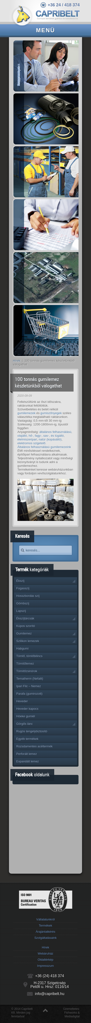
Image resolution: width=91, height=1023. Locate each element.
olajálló (22, 435)
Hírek (16, 360)
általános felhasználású (55, 432)
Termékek (45, 925)
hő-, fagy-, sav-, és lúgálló (46, 435)
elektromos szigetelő (31, 443)
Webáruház (45, 953)
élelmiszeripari (27, 439)
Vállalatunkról (45, 919)
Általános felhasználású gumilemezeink (44, 447)
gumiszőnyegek (51, 413)
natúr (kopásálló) (50, 439)
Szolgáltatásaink (45, 938)
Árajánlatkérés (45, 931)
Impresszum (45, 965)
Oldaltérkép (45, 959)
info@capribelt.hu (49, 994)
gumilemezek (26, 413)
